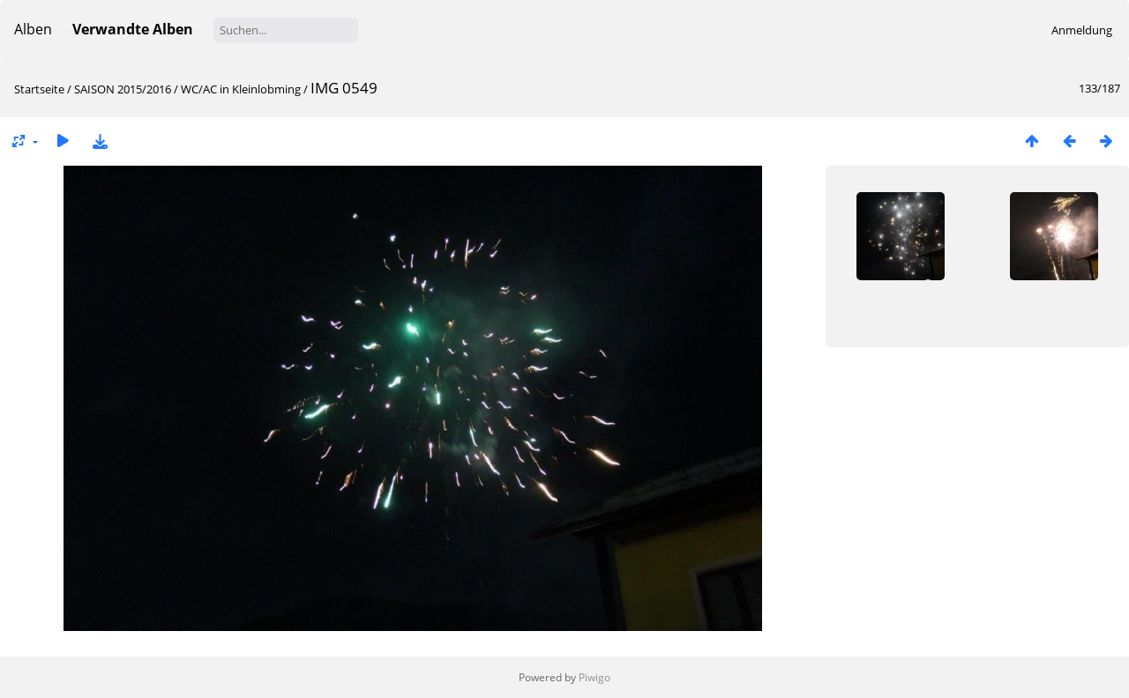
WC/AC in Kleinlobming (241, 89)
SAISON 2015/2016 (122, 89)
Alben (33, 29)
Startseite (39, 89)
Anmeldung (1081, 30)
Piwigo (594, 677)
